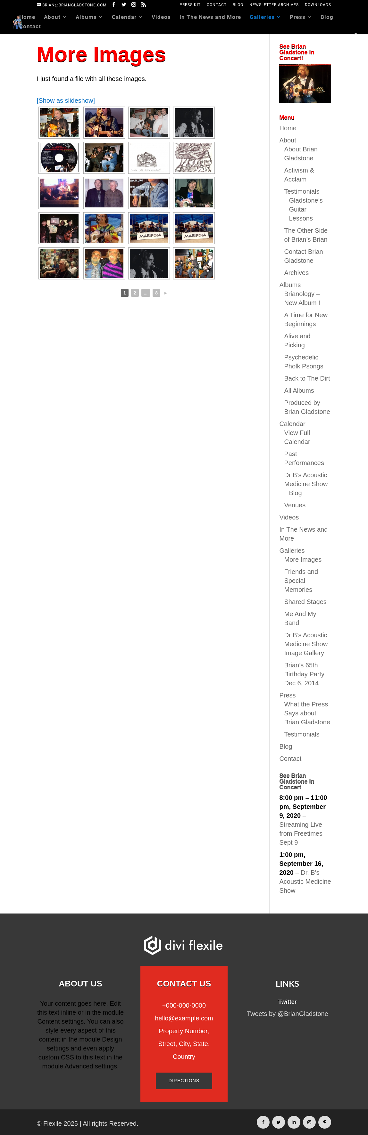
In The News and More (210, 17)
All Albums (299, 390)
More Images (303, 559)
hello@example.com (184, 1018)
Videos (161, 17)
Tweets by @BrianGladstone (287, 1013)
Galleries (262, 17)
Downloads (318, 5)
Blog (238, 5)
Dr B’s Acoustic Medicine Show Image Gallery (306, 644)
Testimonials (301, 191)
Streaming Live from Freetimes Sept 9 (300, 833)
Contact (217, 5)
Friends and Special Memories (301, 580)
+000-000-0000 (184, 1005)
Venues (294, 505)
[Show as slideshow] (66, 100)
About (52, 17)
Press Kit (190, 5)
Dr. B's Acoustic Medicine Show (305, 881)
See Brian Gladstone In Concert (296, 781)
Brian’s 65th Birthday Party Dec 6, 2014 (304, 674)
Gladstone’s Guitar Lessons (305, 209)
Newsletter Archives (274, 5)
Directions (184, 1080)
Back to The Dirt (307, 378)
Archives (296, 272)
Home (27, 17)
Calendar (124, 17)
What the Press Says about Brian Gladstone (307, 713)
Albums (86, 17)
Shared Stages (305, 601)
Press (297, 17)
